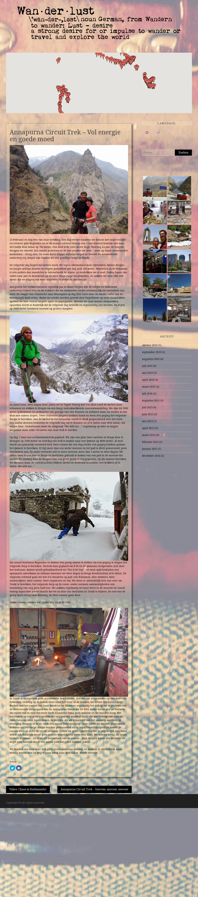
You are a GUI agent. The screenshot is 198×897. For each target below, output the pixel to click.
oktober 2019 (149, 345)
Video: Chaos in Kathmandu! (28, 789)
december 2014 (151, 455)
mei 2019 (147, 372)
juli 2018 (147, 393)
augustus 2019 (151, 359)
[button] (136, 68)
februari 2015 (150, 442)
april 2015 (148, 428)
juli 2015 (147, 407)
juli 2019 (147, 366)
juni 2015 (147, 414)
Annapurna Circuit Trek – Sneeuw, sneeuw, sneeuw (94, 789)
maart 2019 (148, 386)
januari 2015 (149, 448)
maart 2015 (148, 435)
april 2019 (148, 379)
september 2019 (151, 352)
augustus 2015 (151, 400)
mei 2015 (147, 421)
